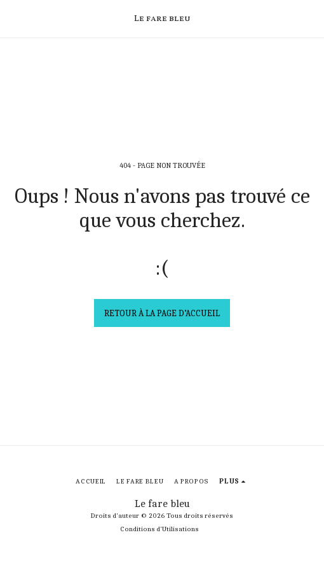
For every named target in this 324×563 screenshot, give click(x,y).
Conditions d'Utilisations (159, 529)
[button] (14, 18)
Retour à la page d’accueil (162, 313)
